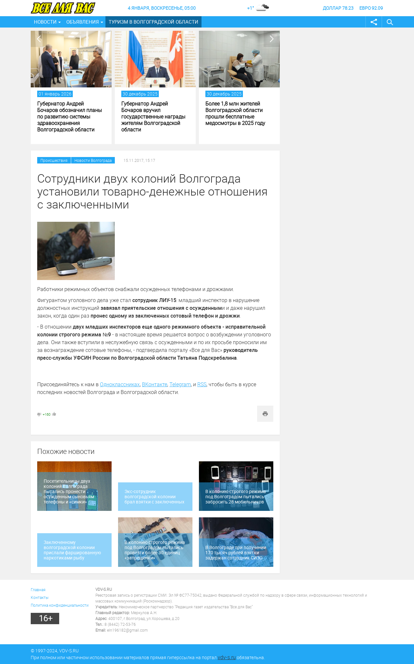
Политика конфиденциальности (60, 605)
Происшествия (54, 160)
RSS (201, 384)
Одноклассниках (120, 384)
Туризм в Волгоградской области (153, 21)
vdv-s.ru (227, 657)
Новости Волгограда (93, 160)
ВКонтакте (154, 384)
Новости (45, 21)
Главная (38, 589)
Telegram (180, 384)
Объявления (82, 21)
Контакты (40, 597)
